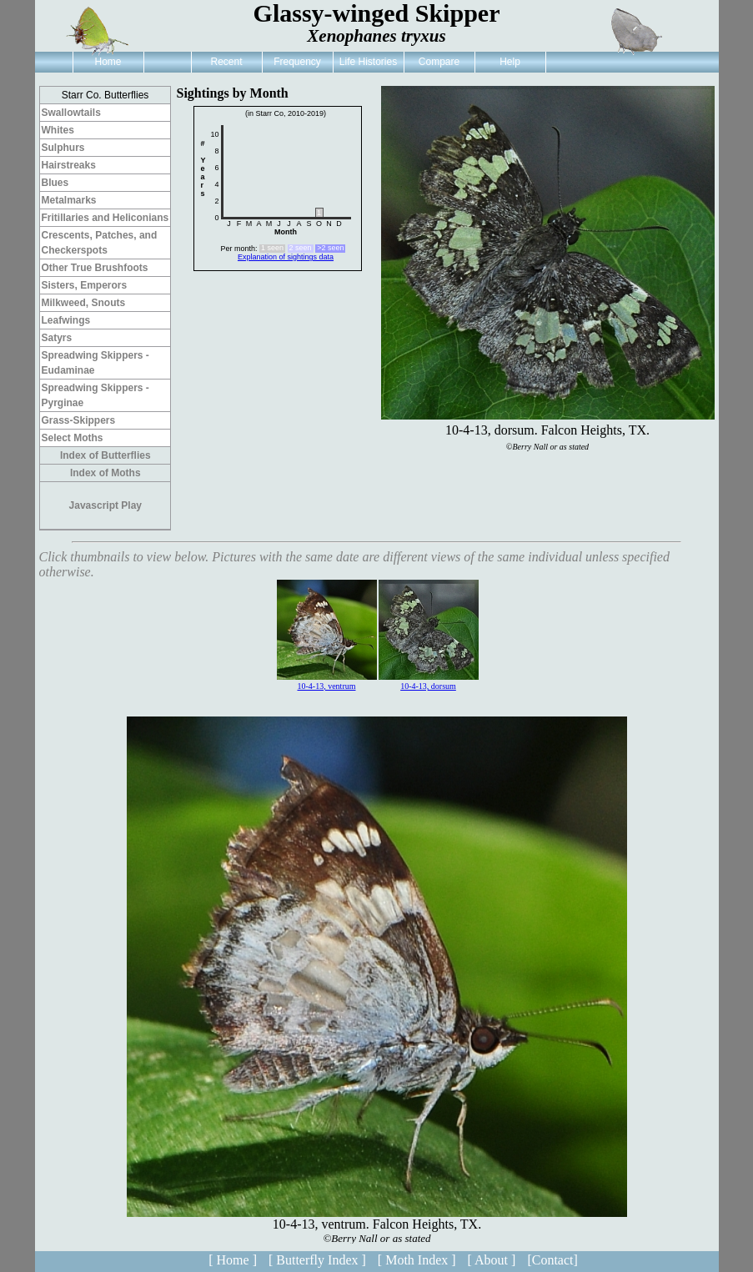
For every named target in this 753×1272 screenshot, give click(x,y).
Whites (58, 130)
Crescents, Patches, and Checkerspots (100, 242)
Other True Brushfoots (95, 268)
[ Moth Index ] (417, 1260)
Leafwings (66, 320)
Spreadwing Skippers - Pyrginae (95, 395)
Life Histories (368, 62)
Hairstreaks (69, 165)
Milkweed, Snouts (84, 303)
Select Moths (72, 438)
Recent (226, 62)
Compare (439, 62)
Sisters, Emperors (85, 285)
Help (509, 62)
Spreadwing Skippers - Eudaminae (95, 362)
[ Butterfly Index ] (317, 1260)
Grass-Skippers (79, 420)
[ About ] (492, 1260)
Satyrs (57, 338)
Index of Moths (105, 473)
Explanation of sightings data (286, 257)
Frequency (297, 62)
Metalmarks (69, 200)
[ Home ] (232, 1260)
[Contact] (552, 1260)
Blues (55, 183)
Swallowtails (71, 112)
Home (107, 62)
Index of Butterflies (105, 455)
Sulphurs (63, 147)
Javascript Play (105, 505)
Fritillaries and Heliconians (105, 218)
